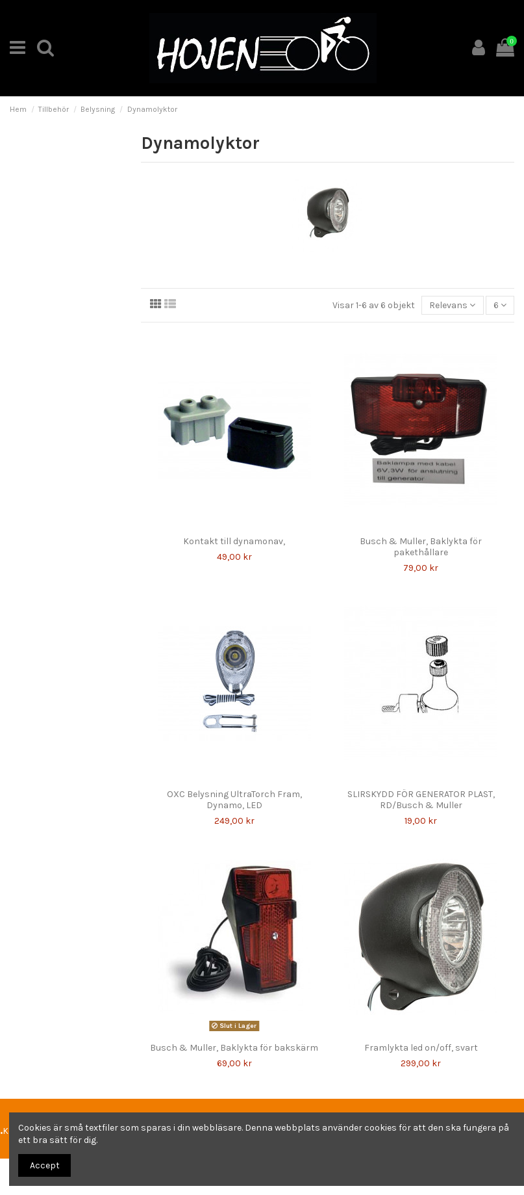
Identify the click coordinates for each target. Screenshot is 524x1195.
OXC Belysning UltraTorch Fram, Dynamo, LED (234, 800)
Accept (45, 1165)
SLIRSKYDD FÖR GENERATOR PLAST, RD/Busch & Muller (421, 800)
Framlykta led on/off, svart (421, 1047)
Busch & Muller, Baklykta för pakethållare (421, 547)
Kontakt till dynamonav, (234, 541)
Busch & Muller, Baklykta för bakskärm (234, 1047)
